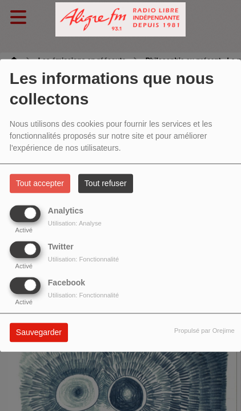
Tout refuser (106, 183)
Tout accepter (40, 183)
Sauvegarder (39, 332)
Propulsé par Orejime (204, 331)
